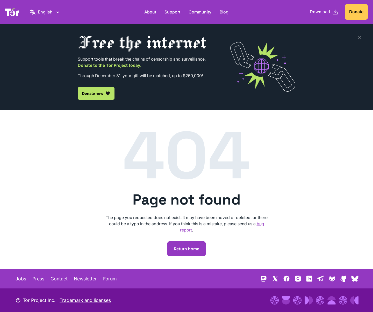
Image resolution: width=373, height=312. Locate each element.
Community (200, 11)
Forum (110, 278)
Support (172, 11)
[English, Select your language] (45, 12)
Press (38, 278)
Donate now (96, 93)
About (150, 11)
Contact (59, 278)
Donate (356, 11)
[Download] (324, 12)
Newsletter (85, 278)
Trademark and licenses (85, 300)
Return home (186, 248)
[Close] (359, 37)
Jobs (21, 278)
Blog (224, 11)
